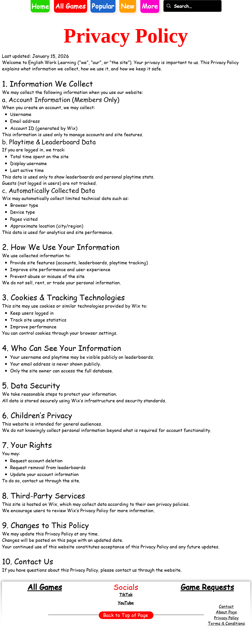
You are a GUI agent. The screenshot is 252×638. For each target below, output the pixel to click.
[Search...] (192, 6)
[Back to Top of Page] (126, 615)
